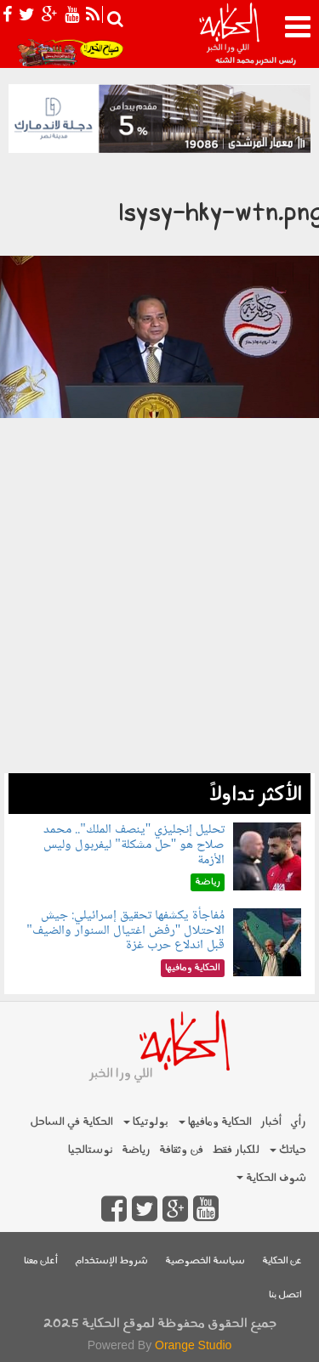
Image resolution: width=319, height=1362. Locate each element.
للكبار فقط (235, 1150)
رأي (298, 1122)
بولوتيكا (145, 1122)
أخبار (271, 1122)
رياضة (136, 1150)
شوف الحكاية (271, 1178)
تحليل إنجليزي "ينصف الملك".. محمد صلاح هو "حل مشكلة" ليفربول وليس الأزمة (134, 844)
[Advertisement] (159, 663)
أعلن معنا (41, 1261)
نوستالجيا (90, 1150)
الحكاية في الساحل (71, 1122)
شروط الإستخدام (111, 1261)
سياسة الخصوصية (205, 1261)
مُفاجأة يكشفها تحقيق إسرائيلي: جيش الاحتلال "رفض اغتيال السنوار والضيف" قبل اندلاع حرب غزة (125, 930)
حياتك (288, 1150)
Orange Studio (193, 1345)
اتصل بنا (285, 1295)
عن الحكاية (282, 1261)
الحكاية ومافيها (215, 1122)
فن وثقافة (181, 1150)
